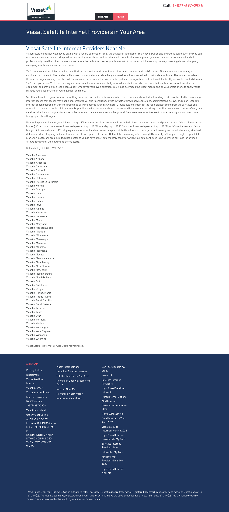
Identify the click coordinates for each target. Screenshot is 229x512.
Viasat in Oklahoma (36, 285)
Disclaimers (33, 374)
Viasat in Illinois (35, 197)
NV (52, 434)
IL (40, 423)
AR (31, 419)
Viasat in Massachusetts (39, 227)
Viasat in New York (36, 269)
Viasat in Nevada (35, 254)
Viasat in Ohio (33, 281)
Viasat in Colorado (36, 170)
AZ (35, 419)
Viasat (29, 53)
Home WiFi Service (112, 413)
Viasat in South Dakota (38, 304)
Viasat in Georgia (35, 189)
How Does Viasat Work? (69, 393)
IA (34, 423)
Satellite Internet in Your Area (72, 376)
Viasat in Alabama (36, 155)
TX (31, 442)
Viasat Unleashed (36, 410)
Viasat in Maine (34, 220)
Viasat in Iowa (33, 204)
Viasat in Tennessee (37, 308)
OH (32, 438)
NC (28, 434)
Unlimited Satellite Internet (71, 371)
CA (38, 419)
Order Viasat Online (37, 414)
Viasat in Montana (36, 246)
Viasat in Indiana (35, 201)
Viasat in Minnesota (37, 235)
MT (28, 430)
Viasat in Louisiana (36, 216)
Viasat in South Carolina (39, 300)
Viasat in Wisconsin (37, 334)
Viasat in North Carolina (39, 273)
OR (39, 438)
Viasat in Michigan (36, 231)
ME (36, 427)
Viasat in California (36, 166)
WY (32, 446)
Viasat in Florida (35, 185)
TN (28, 442)
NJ (43, 434)
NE (36, 434)
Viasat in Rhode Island (38, 296)
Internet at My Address (69, 398)
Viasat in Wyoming (36, 338)
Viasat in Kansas (35, 208)
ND (32, 434)
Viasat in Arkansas (36, 162)
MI (40, 427)
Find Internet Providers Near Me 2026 (112, 460)
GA (31, 423)
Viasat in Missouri (36, 243)
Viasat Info (107, 375)
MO (48, 427)
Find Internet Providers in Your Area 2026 (114, 405)
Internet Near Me (66, 389)
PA (43, 438)
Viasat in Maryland (36, 223)
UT (35, 442)
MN (44, 427)
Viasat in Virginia (35, 323)
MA (28, 427)
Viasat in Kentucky (36, 212)
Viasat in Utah (33, 315)
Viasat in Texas (34, 311)
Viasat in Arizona (35, 158)
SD (50, 438)
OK (35, 438)
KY (50, 423)
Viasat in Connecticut (37, 174)
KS (47, 423)
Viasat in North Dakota (38, 277)
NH (40, 434)
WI (50, 442)
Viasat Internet (34, 387)
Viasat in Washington (37, 327)
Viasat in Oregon (35, 289)
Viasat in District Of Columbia (42, 181)
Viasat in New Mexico (38, 266)
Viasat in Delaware (36, 178)
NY (28, 438)
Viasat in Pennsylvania (38, 292)
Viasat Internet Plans (68, 366)
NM (48, 434)
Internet (104, 16)
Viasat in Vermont (35, 319)
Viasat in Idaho (34, 193)
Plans (121, 16)
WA (46, 442)
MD (32, 427)
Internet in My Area (112, 452)
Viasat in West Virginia (38, 331)
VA (38, 442)
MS (52, 427)
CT (46, 419)
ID (37, 423)
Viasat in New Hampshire (40, 258)
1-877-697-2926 (188, 5)
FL (27, 423)
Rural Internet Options (114, 396)
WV (28, 446)
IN (43, 423)
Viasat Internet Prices (38, 392)
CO (42, 419)
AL (27, 419)
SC (46, 438)
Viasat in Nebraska (36, 250)
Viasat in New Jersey (37, 262)
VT (42, 442)
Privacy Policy (34, 370)
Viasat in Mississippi (37, 239)
